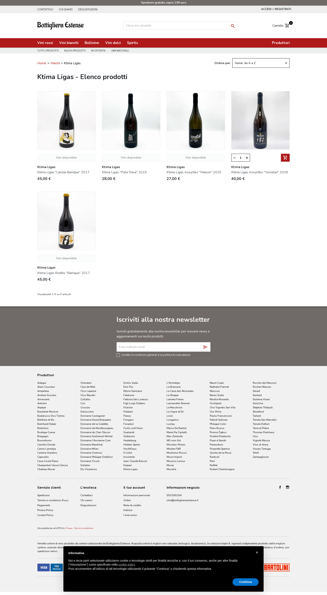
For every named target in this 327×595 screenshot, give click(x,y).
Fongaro (128, 419)
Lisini (170, 416)
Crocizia (85, 407)
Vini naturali (120, 50)
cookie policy (126, 564)
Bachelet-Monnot (47, 411)
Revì (212, 461)
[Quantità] (240, 158)
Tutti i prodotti (48, 50)
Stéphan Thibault (263, 407)
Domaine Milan (89, 448)
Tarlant (257, 416)
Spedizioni (43, 495)
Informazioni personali (136, 495)
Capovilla (43, 457)
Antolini (42, 403)
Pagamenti (43, 505)
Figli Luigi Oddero (134, 403)
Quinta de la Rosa (220, 452)
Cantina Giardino (47, 452)
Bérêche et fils (45, 419)
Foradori (128, 424)
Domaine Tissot (89, 461)
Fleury (127, 416)
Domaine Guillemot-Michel (96, 436)
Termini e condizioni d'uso (52, 500)
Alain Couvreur (46, 387)
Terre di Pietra (261, 428)
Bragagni (42, 436)
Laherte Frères (175, 399)
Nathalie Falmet (219, 387)
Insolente (129, 457)
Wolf (256, 452)
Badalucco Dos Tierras (51, 416)
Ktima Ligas (130, 469)
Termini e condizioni (83, 528)
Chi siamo (66, 9)
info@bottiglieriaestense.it (182, 500)
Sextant (257, 395)
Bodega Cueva (46, 432)
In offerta (98, 50)
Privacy (69, 528)
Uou (255, 436)
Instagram (287, 487)
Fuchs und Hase (133, 428)
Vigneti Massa (261, 440)
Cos (82, 403)
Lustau (171, 424)
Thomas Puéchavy (263, 432)
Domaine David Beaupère (95, 419)
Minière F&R (174, 448)
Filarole (128, 407)
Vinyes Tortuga (262, 448)
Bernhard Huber (46, 424)
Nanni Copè (217, 383)
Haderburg (129, 440)
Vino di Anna (260, 444)
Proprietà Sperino (220, 448)
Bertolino (43, 428)
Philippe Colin (218, 424)
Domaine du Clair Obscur (95, 432)
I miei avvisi (130, 515)
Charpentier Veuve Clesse (52, 465)
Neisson (215, 391)
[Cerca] (180, 25)
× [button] (257, 552)
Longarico (173, 419)
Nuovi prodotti (75, 50)
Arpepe (41, 407)
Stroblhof (258, 411)
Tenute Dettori (261, 424)
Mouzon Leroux (176, 461)
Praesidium (216, 444)
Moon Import (174, 457)
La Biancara (174, 387)
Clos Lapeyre (88, 391)
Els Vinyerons (88, 469)
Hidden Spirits (131, 444)
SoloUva (258, 403)
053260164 (174, 495)
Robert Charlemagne (222, 469)
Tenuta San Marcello (265, 419)
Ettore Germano (132, 391)
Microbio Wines (176, 444)
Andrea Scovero (46, 395)
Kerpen (127, 465)
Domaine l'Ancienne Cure (95, 440)
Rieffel (214, 465)
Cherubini (86, 383)
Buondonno (44, 440)
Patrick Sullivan (219, 419)
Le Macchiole (174, 407)
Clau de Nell (87, 387)
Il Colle (127, 452)
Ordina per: (222, 63)
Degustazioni (87, 9)
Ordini (127, 500)
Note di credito (132, 505)
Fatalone (128, 395)
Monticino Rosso (177, 452)
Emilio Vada (130, 383)
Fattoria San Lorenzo (135, 399)
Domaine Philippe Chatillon (96, 457)
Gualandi (128, 432)
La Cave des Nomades (180, 391)
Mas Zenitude (175, 436)
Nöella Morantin (219, 399)
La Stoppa (173, 395)
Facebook (280, 487)
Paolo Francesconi (221, 416)
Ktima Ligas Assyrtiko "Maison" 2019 (194, 172)
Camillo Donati (46, 444)
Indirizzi (127, 510)
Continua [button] (245, 582)
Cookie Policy (45, 515)
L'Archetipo (173, 383)
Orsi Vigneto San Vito (223, 407)
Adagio (41, 383)
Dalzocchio (87, 411)
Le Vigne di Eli (175, 411)
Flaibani (128, 411)
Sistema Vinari (261, 399)
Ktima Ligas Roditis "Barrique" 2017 (63, 273)
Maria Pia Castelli (177, 432)
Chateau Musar (46, 469)
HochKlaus (130, 448)
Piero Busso (217, 428)
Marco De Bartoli (177, 428)
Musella (171, 469)
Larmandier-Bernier (178, 403)
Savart (256, 391)
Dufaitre (85, 465)
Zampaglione (261, 457)
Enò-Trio (128, 387)
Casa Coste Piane (47, 461)
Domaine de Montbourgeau (96, 428)
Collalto (85, 399)
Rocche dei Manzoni (265, 383)
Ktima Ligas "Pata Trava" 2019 (124, 172)
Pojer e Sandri (218, 440)
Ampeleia (43, 391)
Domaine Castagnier (92, 416)
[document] (163, 564)
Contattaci (45, 9)
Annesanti (43, 399)
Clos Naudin (87, 395)
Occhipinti (215, 403)
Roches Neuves (262, 387)
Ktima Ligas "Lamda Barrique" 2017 (63, 172)
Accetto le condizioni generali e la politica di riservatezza (156, 354)
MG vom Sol (174, 440)
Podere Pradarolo (220, 436)
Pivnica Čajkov (218, 432)
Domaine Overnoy (91, 452)
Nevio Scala (217, 395)
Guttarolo (129, 436)
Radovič (214, 457)
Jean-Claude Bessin (135, 461)
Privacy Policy (45, 510)
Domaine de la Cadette (94, 424)
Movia (170, 465)
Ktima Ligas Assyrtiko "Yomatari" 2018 (259, 172)
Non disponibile (66, 158)
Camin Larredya (46, 448)
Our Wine (215, 411)
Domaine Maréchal (91, 444)
